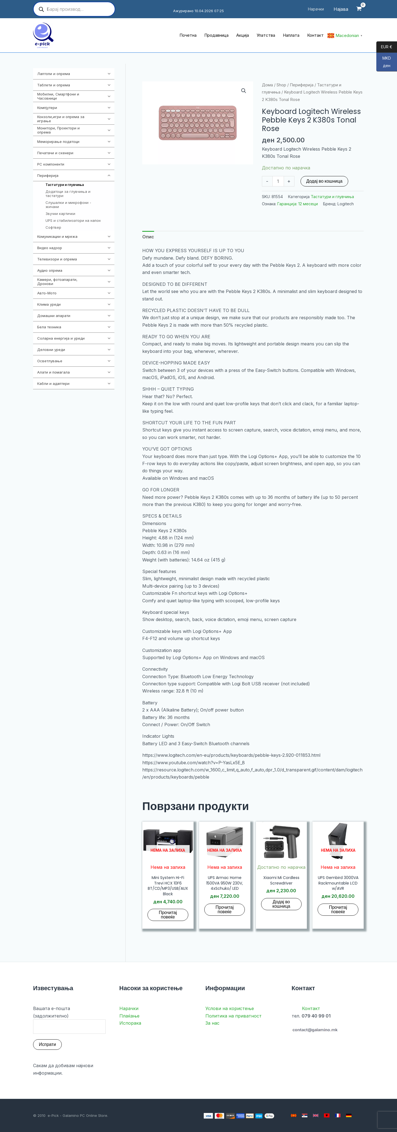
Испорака (130, 1023)
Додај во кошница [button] (281, 904)
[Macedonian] (293, 1115)
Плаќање (129, 1016)
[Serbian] (304, 1115)
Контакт (311, 1008)
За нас (212, 1023)
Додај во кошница (324, 181)
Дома (267, 84)
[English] (315, 1115)
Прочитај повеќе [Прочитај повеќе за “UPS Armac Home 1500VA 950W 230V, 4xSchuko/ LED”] (225, 909)
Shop (281, 84)
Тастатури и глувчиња (332, 196)
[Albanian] (326, 1115)
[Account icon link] (341, 9)
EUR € (384, 47)
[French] (337, 1115)
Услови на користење (229, 1008)
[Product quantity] (278, 181)
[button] (244, 91)
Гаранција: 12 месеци (297, 203)
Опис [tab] (148, 236)
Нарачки (128, 1008)
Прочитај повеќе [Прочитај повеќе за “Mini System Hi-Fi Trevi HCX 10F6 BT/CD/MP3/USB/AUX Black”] (168, 914)
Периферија (301, 84)
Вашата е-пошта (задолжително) (69, 1020)
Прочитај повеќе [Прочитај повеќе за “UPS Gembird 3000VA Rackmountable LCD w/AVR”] (338, 909)
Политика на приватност (233, 1016)
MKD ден (383, 63)
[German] (349, 1115)
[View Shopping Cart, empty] (359, 9)
